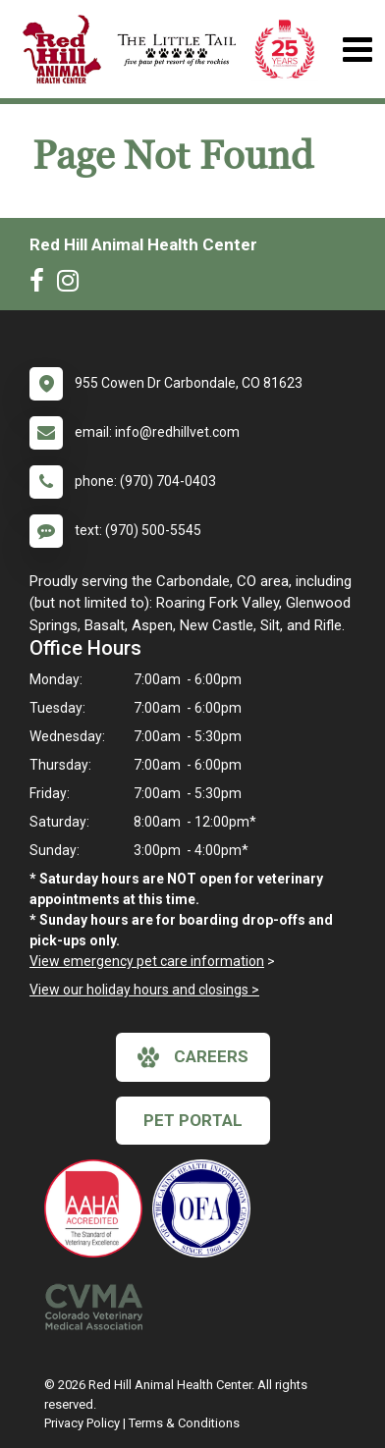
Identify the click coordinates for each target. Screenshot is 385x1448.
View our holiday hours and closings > (144, 989)
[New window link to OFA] (206, 1208)
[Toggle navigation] (357, 49)
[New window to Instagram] (72, 285)
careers (193, 1057)
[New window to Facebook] (41, 285)
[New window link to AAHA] (98, 1208)
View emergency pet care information (146, 961)
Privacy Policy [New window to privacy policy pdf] (82, 1423)
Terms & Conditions (184, 1423)
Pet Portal (193, 1120)
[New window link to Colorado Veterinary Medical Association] (98, 1307)
